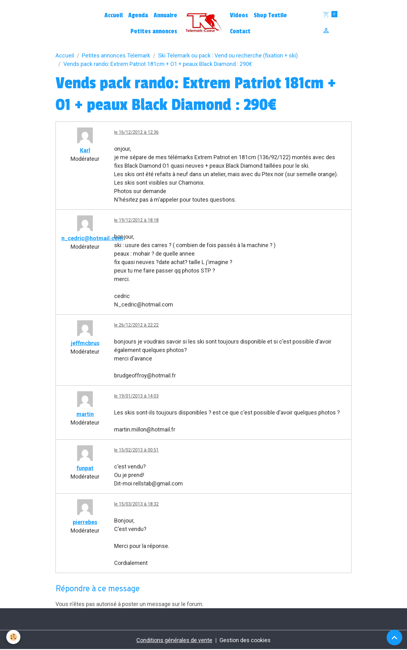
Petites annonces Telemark (116, 55)
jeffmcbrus (85, 343)
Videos (239, 15)
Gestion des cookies (245, 640)
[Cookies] (13, 637)
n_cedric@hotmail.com (92, 238)
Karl (85, 150)
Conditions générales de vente (174, 640)
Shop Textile (270, 15)
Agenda (138, 15)
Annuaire (165, 15)
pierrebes (85, 522)
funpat (85, 468)
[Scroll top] (394, 637)
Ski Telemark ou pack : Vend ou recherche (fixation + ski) (228, 55)
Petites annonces (153, 31)
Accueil (113, 15)
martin (85, 414)
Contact (240, 31)
